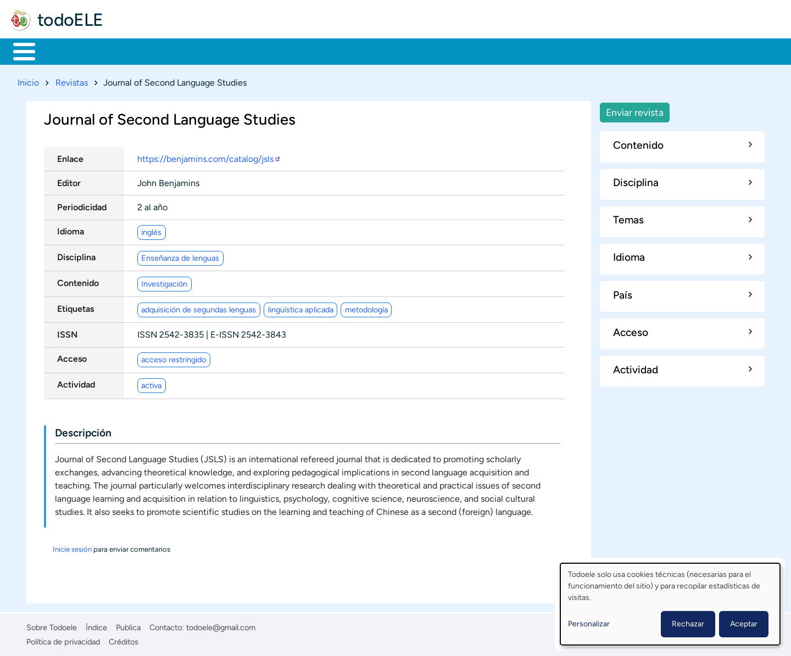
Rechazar (688, 624)
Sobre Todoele (51, 625)
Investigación (164, 282)
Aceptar (743, 624)
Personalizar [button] (589, 624)
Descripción (83, 430)
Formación (135, 50)
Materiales (62, 50)
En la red (263, 50)
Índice (96, 625)
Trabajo (201, 50)
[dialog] (670, 604)
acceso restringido (173, 357)
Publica (128, 625)
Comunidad (408, 50)
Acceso (72, 357)
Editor (69, 181)
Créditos (123, 639)
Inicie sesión (72, 547)
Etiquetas (75, 306)
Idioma (70, 229)
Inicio (18, 50)
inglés (151, 230)
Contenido (78, 281)
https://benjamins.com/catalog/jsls (209, 157)
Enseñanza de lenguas (180, 256)
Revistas (71, 80)
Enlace (70, 157)
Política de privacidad (63, 639)
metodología (366, 307)
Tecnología (333, 50)
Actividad (76, 383)
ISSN (67, 332)
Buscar (458, 50)
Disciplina (76, 255)
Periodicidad (82, 205)
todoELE (70, 19)
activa (151, 383)
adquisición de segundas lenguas (198, 307)
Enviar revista (635, 110)
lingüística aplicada (300, 307)
